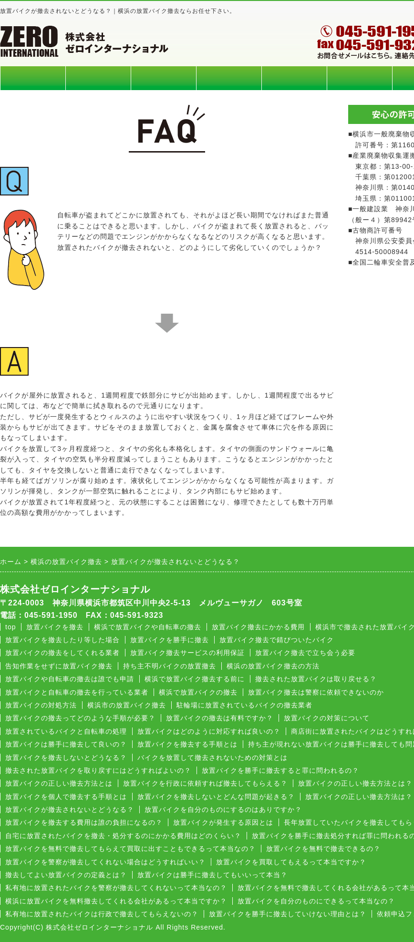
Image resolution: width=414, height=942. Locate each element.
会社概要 (359, 78)
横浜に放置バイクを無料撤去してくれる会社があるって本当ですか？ (116, 901)
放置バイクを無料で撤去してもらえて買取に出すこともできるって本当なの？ (130, 848)
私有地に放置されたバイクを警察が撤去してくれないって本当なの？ (116, 887)
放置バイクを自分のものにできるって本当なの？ (316, 901)
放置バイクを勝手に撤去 (169, 640)
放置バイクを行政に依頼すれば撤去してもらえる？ (205, 783)
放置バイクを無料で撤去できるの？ (323, 848)
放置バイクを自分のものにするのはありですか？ (223, 809)
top (10, 627)
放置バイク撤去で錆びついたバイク (276, 640)
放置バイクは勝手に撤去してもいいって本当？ (212, 875)
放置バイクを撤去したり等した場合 (62, 640)
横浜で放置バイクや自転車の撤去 (147, 627)
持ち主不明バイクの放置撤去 (169, 666)
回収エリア (164, 78)
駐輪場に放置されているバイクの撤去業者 (244, 705)
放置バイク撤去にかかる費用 (258, 627)
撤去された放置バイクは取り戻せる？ (316, 679)
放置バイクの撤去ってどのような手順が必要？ (80, 718)
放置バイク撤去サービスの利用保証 (187, 652)
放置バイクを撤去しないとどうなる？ (66, 757)
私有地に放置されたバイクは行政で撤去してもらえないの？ (101, 914)
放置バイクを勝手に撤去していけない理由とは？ (287, 914)
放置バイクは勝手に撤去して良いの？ (66, 744)
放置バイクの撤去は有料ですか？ (219, 718)
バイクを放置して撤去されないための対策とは (212, 757)
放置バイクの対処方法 (41, 705)
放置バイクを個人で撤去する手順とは (66, 796)
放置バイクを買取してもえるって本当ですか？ (291, 862)
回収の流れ (229, 78)
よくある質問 (294, 78)
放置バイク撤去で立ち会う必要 (305, 652)
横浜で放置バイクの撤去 (198, 692)
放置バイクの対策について (327, 718)
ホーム (32, 78)
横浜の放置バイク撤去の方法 (273, 666)
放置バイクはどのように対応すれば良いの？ (208, 731)
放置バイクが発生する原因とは (223, 822)
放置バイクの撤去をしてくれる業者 (62, 652)
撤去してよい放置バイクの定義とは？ (66, 875)
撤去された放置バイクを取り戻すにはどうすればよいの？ (98, 770)
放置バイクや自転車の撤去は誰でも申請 (69, 679)
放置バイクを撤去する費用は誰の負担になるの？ (84, 822)
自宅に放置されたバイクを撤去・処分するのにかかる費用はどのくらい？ (123, 836)
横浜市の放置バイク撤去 (126, 705)
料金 (98, 78)
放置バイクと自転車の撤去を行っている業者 (76, 692)
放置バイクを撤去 (54, 627)
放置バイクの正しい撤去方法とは (59, 783)
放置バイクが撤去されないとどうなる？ (69, 809)
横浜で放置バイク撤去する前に (195, 679)
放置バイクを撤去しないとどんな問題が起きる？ (216, 796)
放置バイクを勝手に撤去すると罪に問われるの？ (280, 770)
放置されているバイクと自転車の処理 (66, 731)
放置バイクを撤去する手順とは (187, 744)
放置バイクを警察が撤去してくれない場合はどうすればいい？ (105, 862)
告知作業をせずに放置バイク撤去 (59, 666)
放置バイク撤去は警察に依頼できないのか (316, 692)
